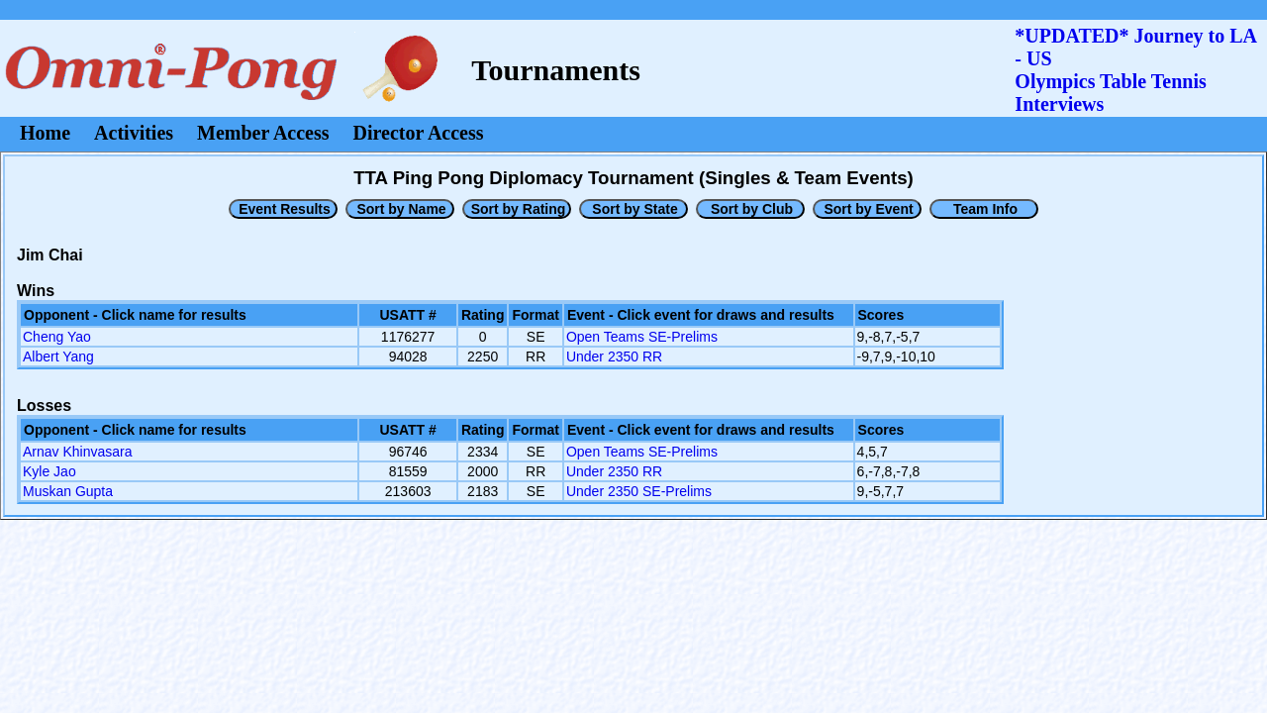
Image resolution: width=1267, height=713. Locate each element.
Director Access (418, 133)
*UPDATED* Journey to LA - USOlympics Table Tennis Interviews (1135, 70)
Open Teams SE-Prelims (642, 337)
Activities (133, 133)
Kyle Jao (49, 471)
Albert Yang (58, 356)
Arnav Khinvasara (78, 451)
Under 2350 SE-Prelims (639, 491)
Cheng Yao (57, 337)
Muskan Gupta (68, 491)
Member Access (263, 133)
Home (45, 133)
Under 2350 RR (614, 356)
